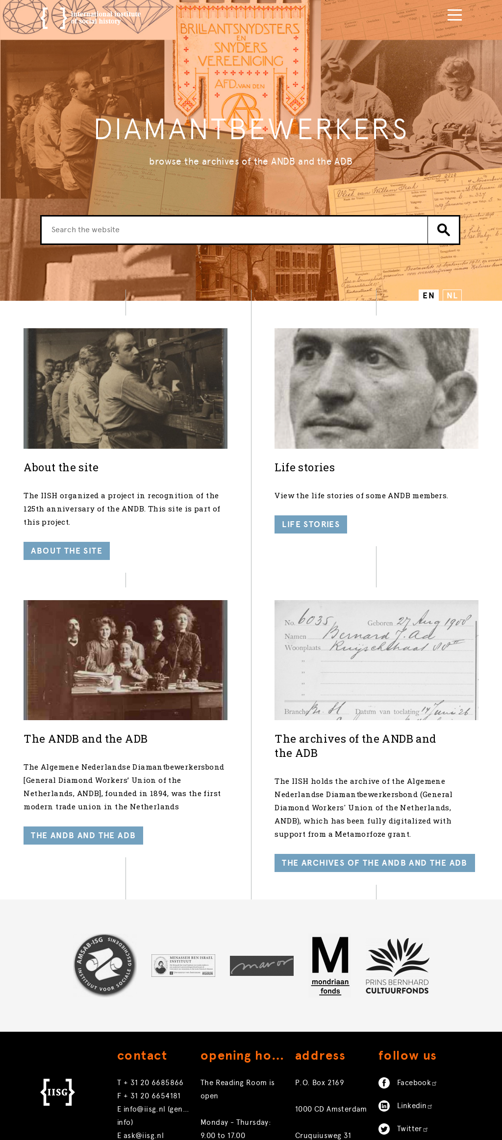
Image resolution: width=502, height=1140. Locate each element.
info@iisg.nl (145, 1102)
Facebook (417, 1075)
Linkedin (415, 1098)
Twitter (413, 1121)
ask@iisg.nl (144, 1128)
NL (452, 296)
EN (429, 296)
